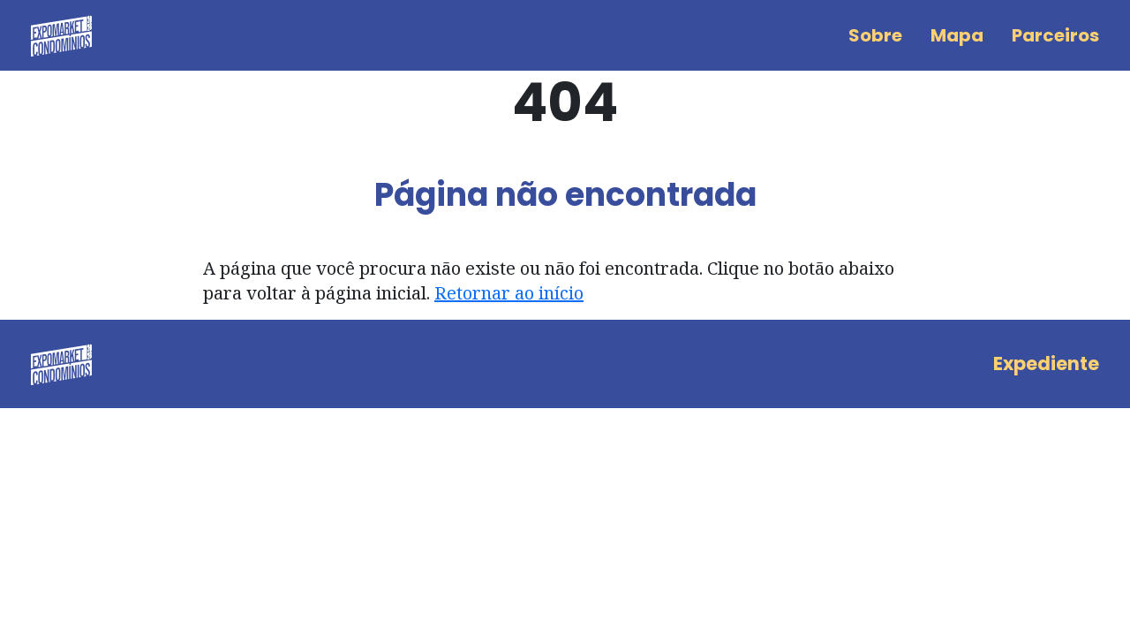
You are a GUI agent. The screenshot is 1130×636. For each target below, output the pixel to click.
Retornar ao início (509, 293)
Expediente (1046, 363)
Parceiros (1055, 35)
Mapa (956, 35)
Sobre (875, 35)
